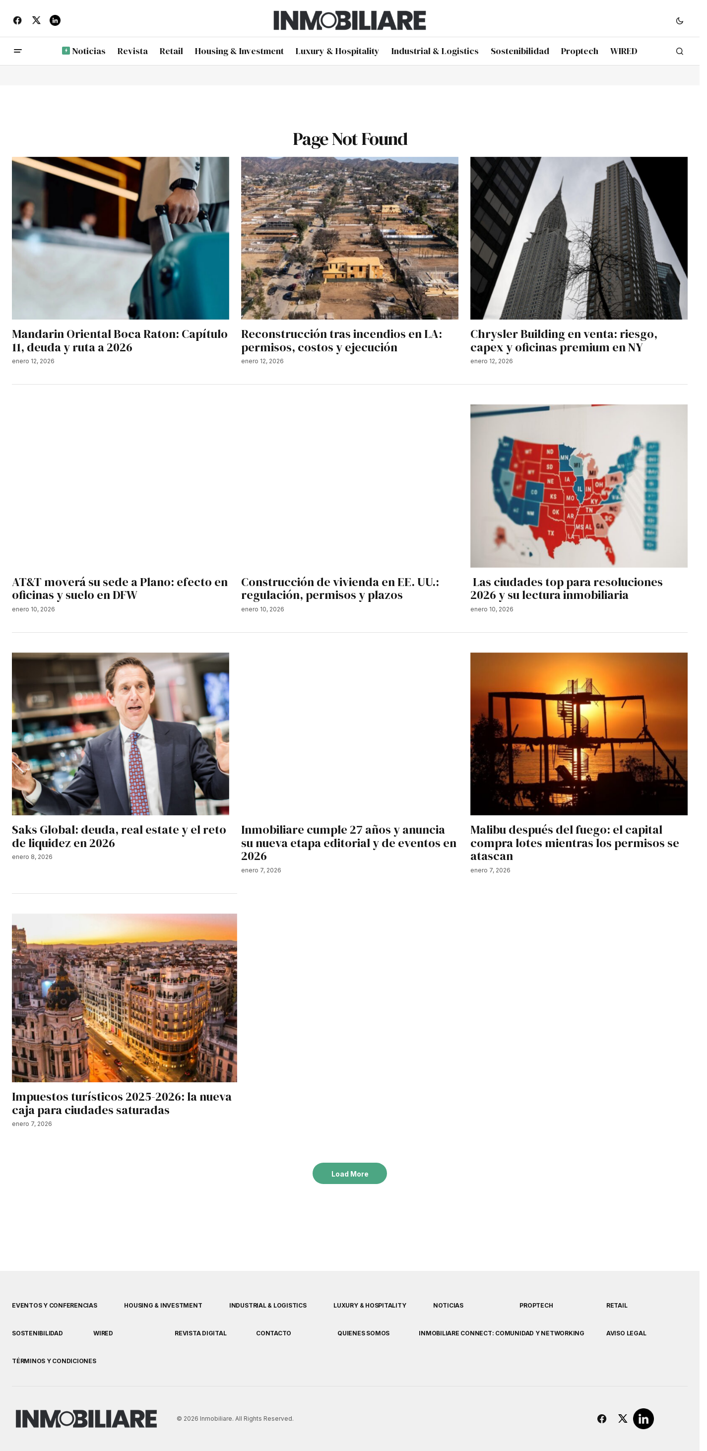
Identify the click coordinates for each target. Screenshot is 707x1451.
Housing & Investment (163, 1305)
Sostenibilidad (37, 1333)
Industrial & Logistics (268, 1305)
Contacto (273, 1333)
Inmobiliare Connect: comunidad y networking (501, 1333)
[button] (680, 20)
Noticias (448, 1305)
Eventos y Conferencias (54, 1305)
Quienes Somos (363, 1333)
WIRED (103, 1333)
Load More (350, 1174)
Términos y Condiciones (54, 1361)
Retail (617, 1305)
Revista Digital (200, 1333)
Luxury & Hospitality (369, 1305)
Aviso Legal (626, 1333)
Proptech (536, 1305)
